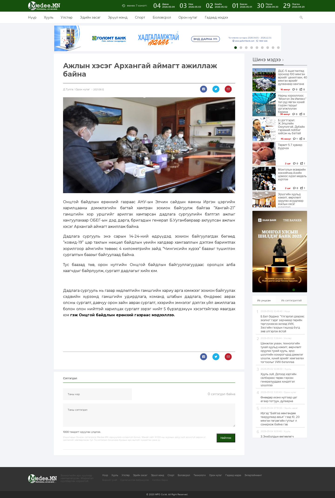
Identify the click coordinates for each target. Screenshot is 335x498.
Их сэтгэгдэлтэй (291, 300)
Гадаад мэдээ (216, 17)
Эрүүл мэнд (117, 17)
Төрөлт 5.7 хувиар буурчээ (290, 146)
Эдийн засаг (90, 17)
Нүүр (32, 17)
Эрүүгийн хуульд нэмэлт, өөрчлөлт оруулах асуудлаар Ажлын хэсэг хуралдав (290, 201)
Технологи (200, 475)
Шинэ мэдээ (267, 60)
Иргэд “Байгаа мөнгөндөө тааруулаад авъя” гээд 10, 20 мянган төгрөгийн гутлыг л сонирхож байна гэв (280, 418)
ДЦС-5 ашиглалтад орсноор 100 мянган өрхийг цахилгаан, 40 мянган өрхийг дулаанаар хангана (292, 77)
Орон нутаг (187, 17)
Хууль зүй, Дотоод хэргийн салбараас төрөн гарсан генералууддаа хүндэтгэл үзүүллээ (278, 379)
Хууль (48, 17)
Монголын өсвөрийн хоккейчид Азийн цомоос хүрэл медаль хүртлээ (292, 174)
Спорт (140, 17)
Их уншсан (264, 300)
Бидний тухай (109, 480)
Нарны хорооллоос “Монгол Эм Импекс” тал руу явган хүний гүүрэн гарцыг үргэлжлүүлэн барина (292, 104)
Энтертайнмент (253, 475)
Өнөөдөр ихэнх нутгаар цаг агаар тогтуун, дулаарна (279, 399)
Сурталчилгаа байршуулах (134, 480)
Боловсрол (162, 17)
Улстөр (67, 17)
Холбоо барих (160, 480)
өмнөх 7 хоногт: (137, 5)
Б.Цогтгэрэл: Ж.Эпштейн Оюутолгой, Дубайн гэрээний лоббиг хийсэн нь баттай (291, 127)
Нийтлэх (226, 438)
